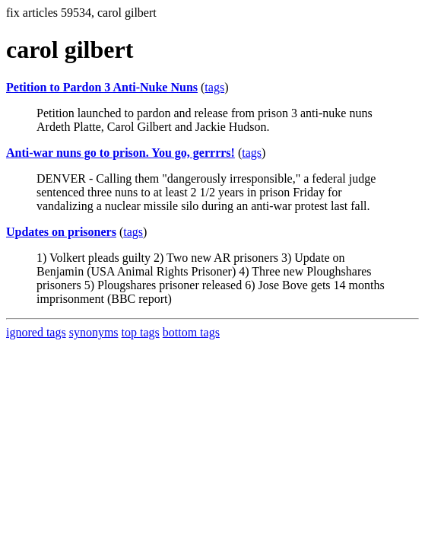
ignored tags (36, 332)
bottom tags (191, 332)
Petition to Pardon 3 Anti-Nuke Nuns (102, 87)
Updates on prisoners (61, 231)
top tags (141, 332)
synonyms (94, 332)
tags (214, 87)
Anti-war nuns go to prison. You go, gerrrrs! (120, 152)
